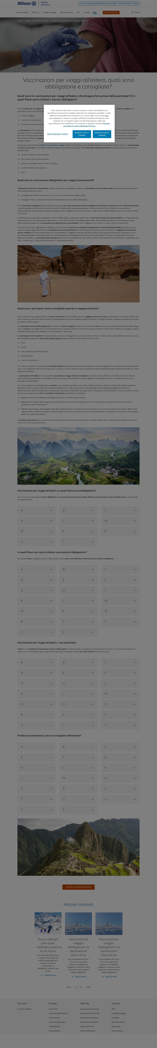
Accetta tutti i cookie (102, 134)
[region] (79, 123)
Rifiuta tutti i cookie (82, 134)
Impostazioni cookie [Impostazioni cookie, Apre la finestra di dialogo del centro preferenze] (57, 134)
